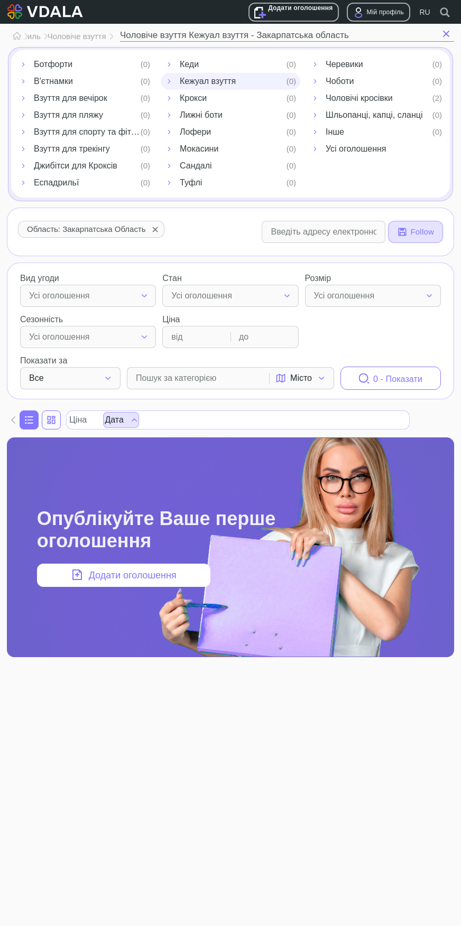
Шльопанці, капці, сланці (374, 114)
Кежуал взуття (208, 81)
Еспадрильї (56, 182)
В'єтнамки (53, 81)
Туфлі (191, 182)
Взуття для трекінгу (72, 148)
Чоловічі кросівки (359, 97)
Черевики (344, 64)
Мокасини (199, 148)
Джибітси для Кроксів (75, 165)
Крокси (193, 97)
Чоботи (340, 81)
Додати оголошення (300, 8)
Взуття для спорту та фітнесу (91, 131)
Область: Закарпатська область (94, 229)
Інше (335, 131)
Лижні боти (201, 114)
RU (424, 12)
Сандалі (196, 165)
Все (36, 377)
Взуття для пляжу (68, 114)
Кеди (189, 64)
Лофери (195, 131)
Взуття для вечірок (70, 97)
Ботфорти (53, 64)
